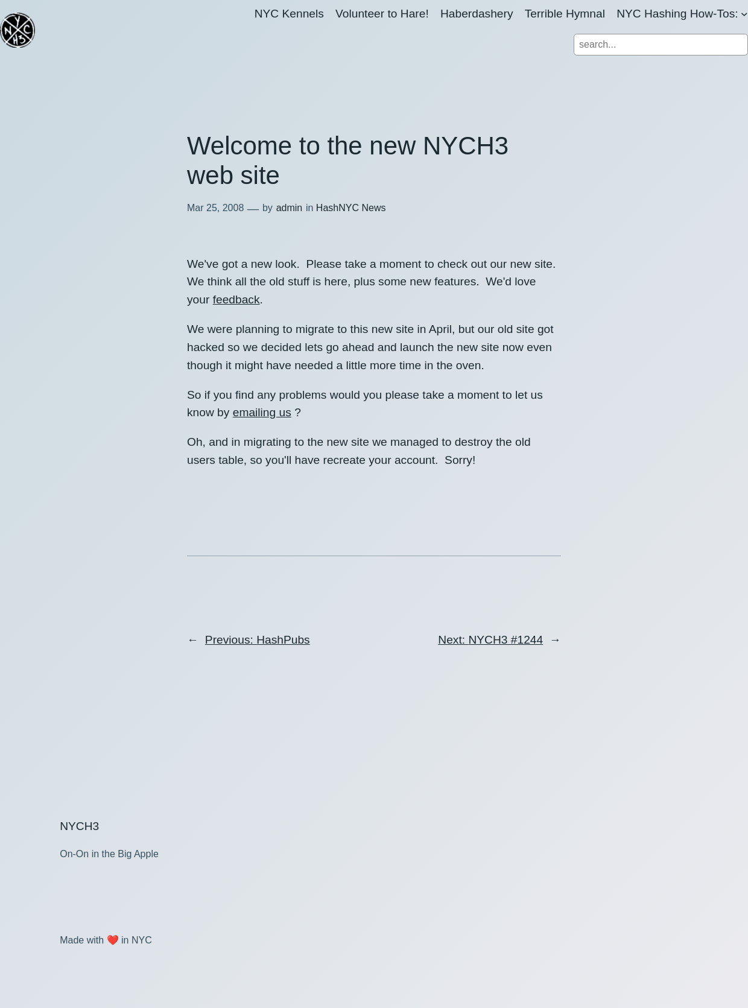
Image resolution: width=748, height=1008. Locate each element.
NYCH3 (79, 826)
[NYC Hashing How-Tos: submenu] (744, 13)
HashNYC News (351, 208)
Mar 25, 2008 (215, 208)
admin (289, 208)
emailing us (262, 412)
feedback (236, 299)
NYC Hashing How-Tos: (677, 13)
